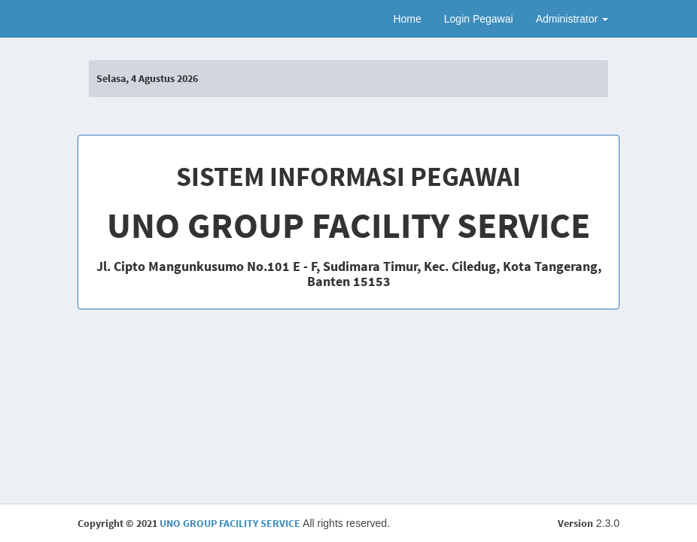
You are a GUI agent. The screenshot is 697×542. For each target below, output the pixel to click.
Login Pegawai (478, 19)
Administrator (572, 19)
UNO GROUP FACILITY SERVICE (230, 523)
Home (407, 19)
